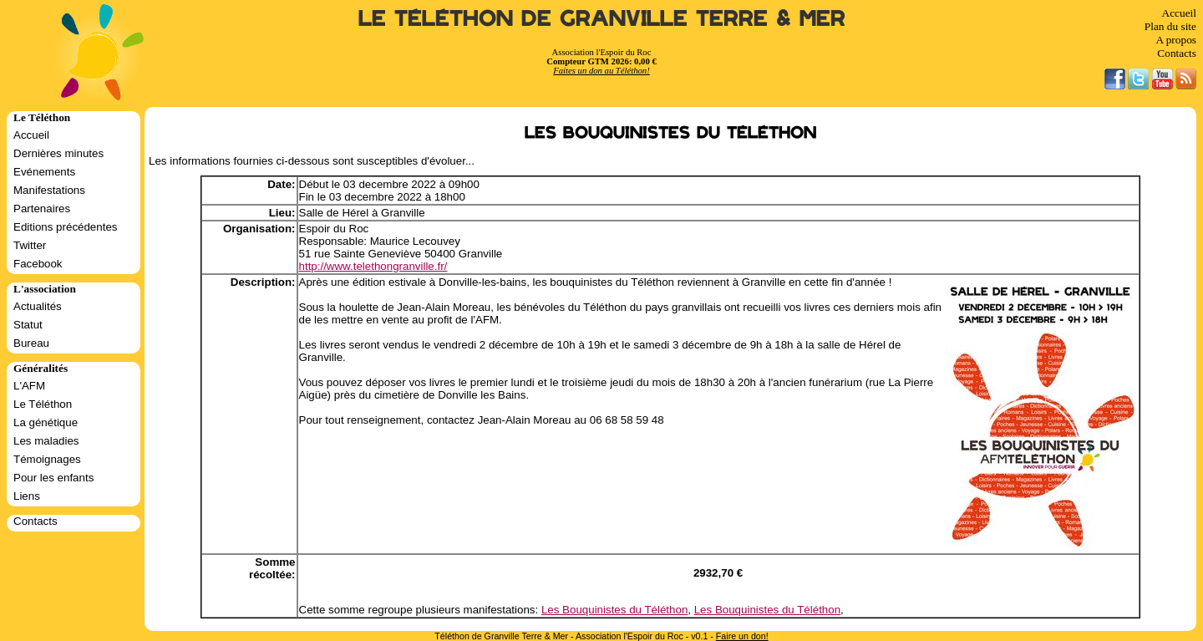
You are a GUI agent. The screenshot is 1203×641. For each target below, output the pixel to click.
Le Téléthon (42, 404)
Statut (28, 324)
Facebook (38, 263)
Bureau (31, 343)
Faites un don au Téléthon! (601, 70)
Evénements (44, 171)
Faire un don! (742, 636)
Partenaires (41, 208)
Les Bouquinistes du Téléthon (614, 609)
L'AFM (29, 385)
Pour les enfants (53, 477)
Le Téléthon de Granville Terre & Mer (601, 19)
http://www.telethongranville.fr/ (373, 266)
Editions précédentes (65, 227)
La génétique (45, 422)
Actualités (37, 306)
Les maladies (46, 441)
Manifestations (49, 190)
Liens (26, 496)
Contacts (1176, 53)
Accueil (1179, 13)
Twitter (29, 245)
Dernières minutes (58, 153)
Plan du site (1170, 26)
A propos (1175, 39)
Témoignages (47, 459)
